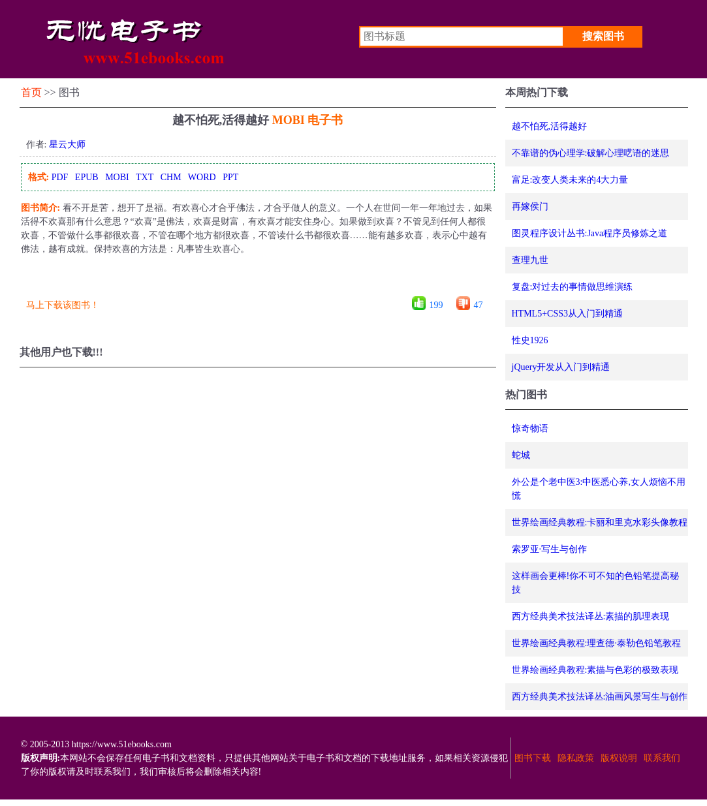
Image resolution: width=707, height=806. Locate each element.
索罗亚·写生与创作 (550, 549)
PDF (60, 177)
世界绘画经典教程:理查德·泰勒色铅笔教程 (596, 643)
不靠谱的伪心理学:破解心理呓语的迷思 (591, 153)
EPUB (87, 177)
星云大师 (67, 144)
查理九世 (530, 260)
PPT (230, 177)
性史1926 (530, 340)
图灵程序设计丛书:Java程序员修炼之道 (590, 233)
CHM (171, 177)
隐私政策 (576, 758)
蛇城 (521, 455)
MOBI (117, 177)
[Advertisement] (257, 280)
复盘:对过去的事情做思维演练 (572, 287)
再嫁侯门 (530, 206)
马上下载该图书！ (62, 305)
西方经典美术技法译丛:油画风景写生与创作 (600, 697)
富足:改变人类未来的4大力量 (570, 180)
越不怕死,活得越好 (550, 126)
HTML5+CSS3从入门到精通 (567, 313)
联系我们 (662, 758)
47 (478, 305)
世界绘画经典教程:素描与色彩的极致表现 (595, 670)
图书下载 (532, 758)
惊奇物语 (530, 428)
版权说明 (619, 758)
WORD (202, 177)
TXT (144, 177)
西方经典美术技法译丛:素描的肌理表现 (591, 616)
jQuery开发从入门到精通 (561, 367)
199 (436, 305)
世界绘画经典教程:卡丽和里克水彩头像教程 (600, 522)
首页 (31, 92)
